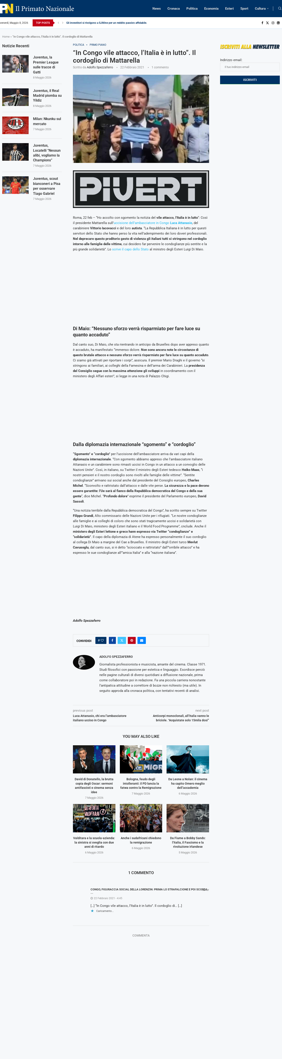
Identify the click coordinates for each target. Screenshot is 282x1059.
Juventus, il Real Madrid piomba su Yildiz (47, 96)
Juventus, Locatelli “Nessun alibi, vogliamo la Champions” (47, 152)
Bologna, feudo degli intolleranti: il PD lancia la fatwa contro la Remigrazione (140, 783)
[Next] (63, 22)
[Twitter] (267, 23)
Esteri (229, 9)
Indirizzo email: (250, 64)
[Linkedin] (278, 23)
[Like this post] (102, 640)
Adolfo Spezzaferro (100, 67)
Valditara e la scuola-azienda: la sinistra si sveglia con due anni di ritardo (94, 842)
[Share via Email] (141, 640)
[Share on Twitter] (122, 640)
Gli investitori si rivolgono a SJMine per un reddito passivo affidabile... (107, 22)
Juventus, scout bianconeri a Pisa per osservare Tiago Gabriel (46, 186)
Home (6, 36)
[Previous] (58, 22)
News (156, 9)
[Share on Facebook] (112, 640)
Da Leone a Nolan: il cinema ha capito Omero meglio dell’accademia (187, 783)
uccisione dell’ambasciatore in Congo (153, 223)
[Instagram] (273, 23)
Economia (211, 9)
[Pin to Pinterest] (132, 640)
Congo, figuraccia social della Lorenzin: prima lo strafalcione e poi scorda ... (149, 891)
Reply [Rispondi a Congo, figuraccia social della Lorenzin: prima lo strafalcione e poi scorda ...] (205, 890)
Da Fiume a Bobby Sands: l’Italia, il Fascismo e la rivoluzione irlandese (188, 842)
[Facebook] (262, 23)
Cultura (260, 9)
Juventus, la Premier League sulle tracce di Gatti (46, 64)
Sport (244, 9)
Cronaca (173, 9)
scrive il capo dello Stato (130, 249)
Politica (192, 9)
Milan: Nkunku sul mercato (47, 121)
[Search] (280, 8)
